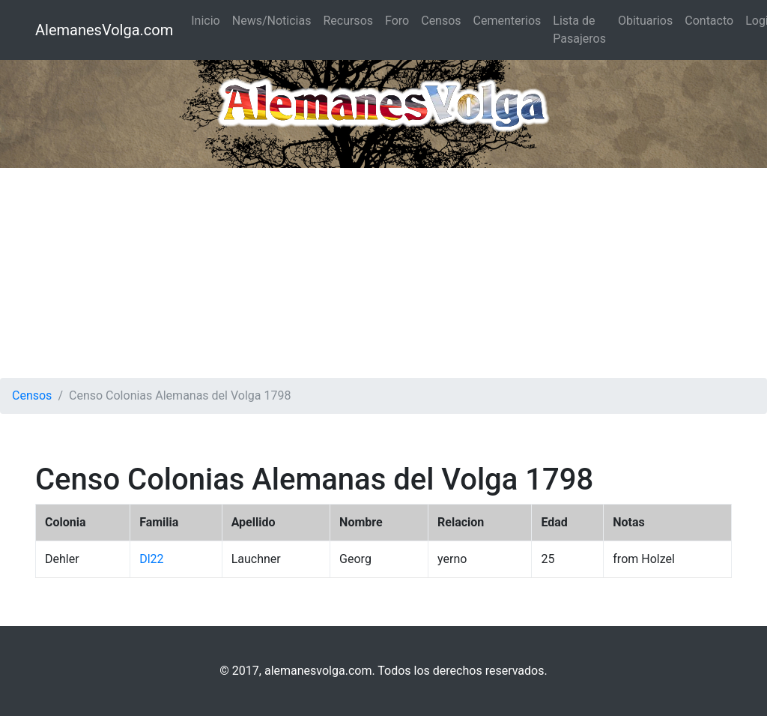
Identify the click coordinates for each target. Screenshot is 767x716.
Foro (397, 20)
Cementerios (507, 20)
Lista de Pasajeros (579, 29)
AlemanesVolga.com (104, 30)
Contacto (709, 20)
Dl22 (151, 559)
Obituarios (645, 20)
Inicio (205, 20)
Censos (441, 20)
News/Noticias (272, 20)
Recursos (348, 20)
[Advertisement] (383, 273)
